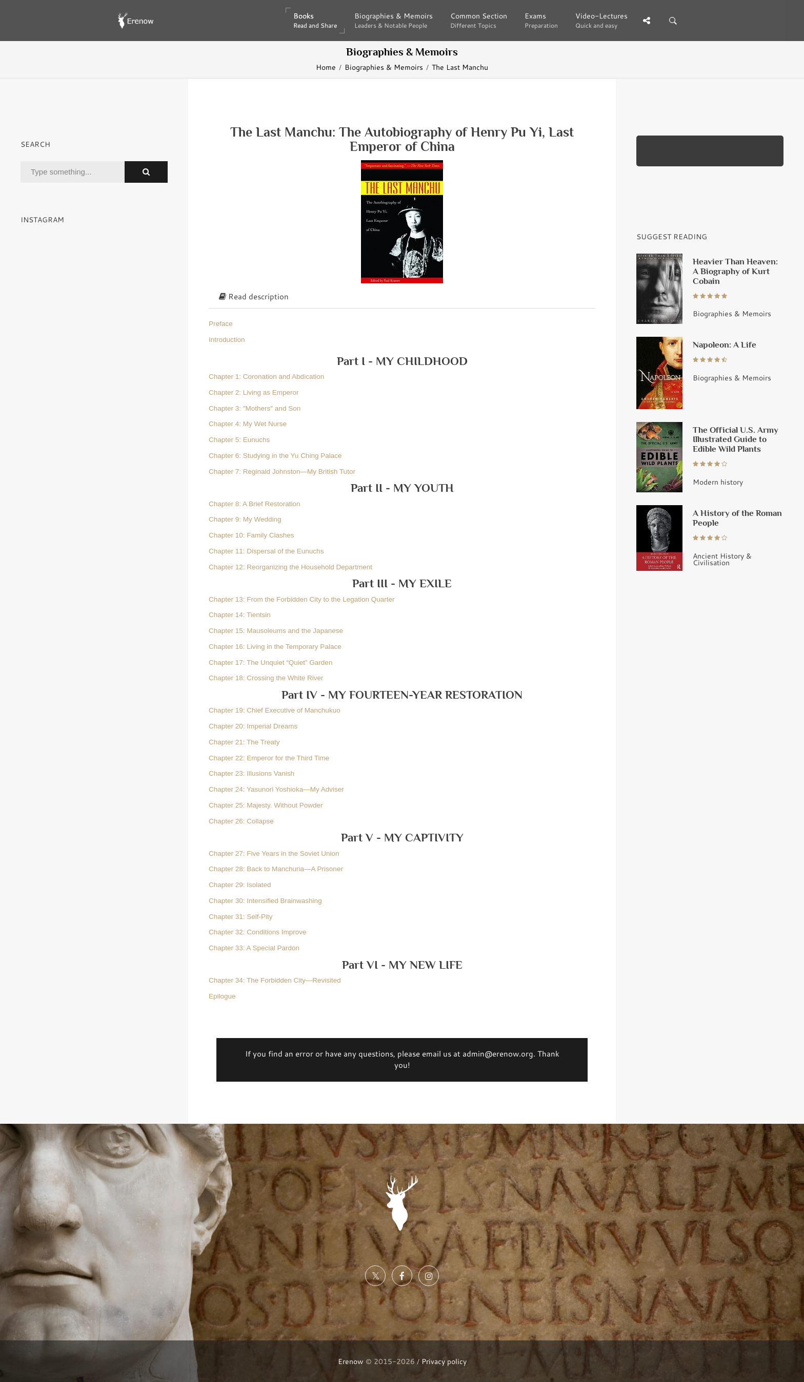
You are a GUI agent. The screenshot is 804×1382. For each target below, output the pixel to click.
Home (326, 67)
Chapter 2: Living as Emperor (254, 392)
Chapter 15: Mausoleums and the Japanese (276, 631)
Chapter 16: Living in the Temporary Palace (275, 646)
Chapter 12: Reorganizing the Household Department (290, 567)
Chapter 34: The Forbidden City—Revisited (275, 980)
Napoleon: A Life (724, 344)
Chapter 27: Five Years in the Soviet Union (274, 853)
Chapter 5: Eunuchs (239, 440)
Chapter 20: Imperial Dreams (253, 726)
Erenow (351, 1361)
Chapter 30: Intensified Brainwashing (265, 901)
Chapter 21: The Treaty (244, 742)
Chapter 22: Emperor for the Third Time (269, 758)
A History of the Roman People (737, 518)
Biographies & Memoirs (384, 67)
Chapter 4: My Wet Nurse (248, 424)
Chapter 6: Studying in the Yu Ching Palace (275, 455)
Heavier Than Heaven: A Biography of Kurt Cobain (735, 271)
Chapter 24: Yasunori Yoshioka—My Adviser (276, 789)
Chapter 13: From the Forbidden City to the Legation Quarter (301, 599)
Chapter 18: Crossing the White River (266, 678)
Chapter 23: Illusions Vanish (251, 773)
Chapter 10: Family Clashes (251, 535)
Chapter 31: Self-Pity (241, 916)
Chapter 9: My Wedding (245, 519)
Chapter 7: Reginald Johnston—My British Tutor (282, 471)
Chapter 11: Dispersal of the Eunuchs (266, 551)
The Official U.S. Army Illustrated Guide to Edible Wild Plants (735, 439)
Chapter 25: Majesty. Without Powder (266, 805)
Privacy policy (444, 1361)
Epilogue (222, 996)
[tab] (402, 297)
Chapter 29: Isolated (240, 885)
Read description (254, 296)
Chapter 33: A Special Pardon (254, 948)
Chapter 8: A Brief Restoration (254, 504)
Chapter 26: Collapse (241, 821)
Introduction (227, 339)
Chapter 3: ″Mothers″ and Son (254, 408)
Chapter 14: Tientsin (240, 615)
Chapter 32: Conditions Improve (258, 932)
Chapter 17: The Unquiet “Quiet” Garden (270, 662)
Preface (221, 324)
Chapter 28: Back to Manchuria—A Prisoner (276, 869)
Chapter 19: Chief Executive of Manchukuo (274, 710)
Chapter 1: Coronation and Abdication (266, 376)
